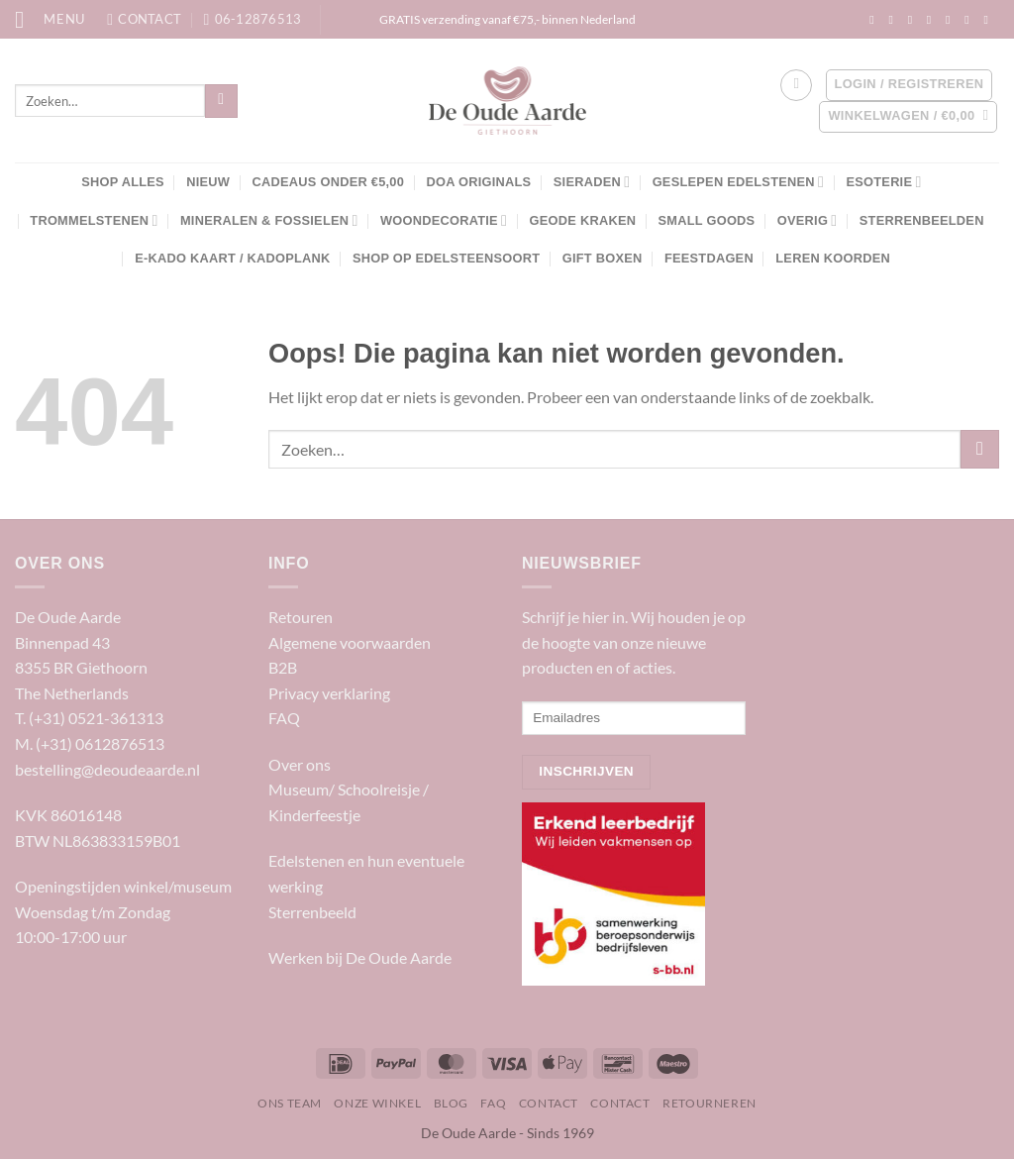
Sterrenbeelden (922, 220)
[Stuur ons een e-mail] (952, 20)
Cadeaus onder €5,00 (329, 181)
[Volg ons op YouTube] (989, 20)
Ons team (289, 1103)
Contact (548, 1103)
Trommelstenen (93, 220)
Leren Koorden (832, 258)
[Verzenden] (221, 101)
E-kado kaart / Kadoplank (232, 258)
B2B (282, 667)
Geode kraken (583, 220)
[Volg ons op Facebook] (875, 20)
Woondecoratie (443, 220)
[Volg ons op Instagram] (894, 20)
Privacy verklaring (329, 693)
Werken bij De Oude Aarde (360, 957)
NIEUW (208, 181)
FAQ (284, 717)
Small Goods (707, 220)
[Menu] (50, 19)
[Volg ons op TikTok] (914, 20)
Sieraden (592, 181)
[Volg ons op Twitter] (933, 20)
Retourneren (709, 1103)
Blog (451, 1103)
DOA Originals (478, 181)
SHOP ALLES (122, 181)
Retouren (300, 616)
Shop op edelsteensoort (446, 258)
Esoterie (883, 181)
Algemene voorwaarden (349, 642)
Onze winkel (377, 1103)
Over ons (299, 764)
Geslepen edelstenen (738, 181)
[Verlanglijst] (796, 85)
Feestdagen (709, 258)
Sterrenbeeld (312, 911)
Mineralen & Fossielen (269, 220)
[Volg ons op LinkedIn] (970, 20)
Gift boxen (602, 258)
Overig (807, 220)
